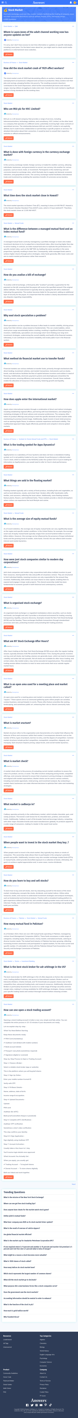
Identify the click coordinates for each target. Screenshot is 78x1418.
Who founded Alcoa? (11, 1317)
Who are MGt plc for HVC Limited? (22, 108)
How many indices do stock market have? (19, 1267)
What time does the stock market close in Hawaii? (31, 195)
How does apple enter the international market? (30, 399)
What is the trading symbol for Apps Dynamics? (29, 444)
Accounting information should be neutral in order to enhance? (27, 1298)
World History (44, 1351)
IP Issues (43, 1396)
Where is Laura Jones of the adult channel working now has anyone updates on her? (36, 33)
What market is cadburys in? (19, 804)
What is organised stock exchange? (23, 602)
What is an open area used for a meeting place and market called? (36, 686)
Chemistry (43, 1343)
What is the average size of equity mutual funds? (30, 518)
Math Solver (7, 1388)
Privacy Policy (44, 1384)
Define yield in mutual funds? (15, 1216)
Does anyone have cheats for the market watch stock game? (26, 1210)
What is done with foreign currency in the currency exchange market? (37, 153)
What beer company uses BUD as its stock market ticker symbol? (28, 1222)
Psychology (43, 1358)
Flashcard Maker (8, 1381)
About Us (43, 1373)
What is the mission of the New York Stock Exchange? (24, 1197)
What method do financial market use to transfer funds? (34, 358)
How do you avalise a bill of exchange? (25, 274)
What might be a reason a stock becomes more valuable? (25, 1255)
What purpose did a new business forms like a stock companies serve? (30, 1286)
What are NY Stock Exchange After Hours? (26, 641)
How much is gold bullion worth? (16, 1311)
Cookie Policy (44, 1392)
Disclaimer (43, 1388)
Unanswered (7, 1347)
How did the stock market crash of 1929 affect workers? (34, 68)
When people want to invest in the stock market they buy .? (36, 842)
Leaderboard (7, 1340)
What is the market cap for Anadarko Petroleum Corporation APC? (29, 1241)
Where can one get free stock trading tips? (20, 1203)
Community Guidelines (10, 1373)
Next (74, 1184)
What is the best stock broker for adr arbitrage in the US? (35, 966)
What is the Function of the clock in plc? (19, 1304)
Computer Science (46, 1362)
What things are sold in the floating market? (28, 480)
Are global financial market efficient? (18, 1234)
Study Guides (7, 1384)
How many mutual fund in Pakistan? (23, 923)
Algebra (42, 1340)
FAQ (4, 1392)
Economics (43, 1366)
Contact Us (43, 1377)
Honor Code (7, 1377)
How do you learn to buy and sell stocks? (26, 880)
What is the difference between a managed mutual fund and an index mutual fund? (38, 230)
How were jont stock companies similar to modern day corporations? (33, 561)
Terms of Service (45, 1381)
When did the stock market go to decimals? (20, 1280)
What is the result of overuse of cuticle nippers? (22, 1228)
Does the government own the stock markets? (21, 1292)
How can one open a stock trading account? (27, 1010)
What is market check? (16, 761)
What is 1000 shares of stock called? (17, 1261)
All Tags (5, 1343)
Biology (42, 1347)
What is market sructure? (17, 722)
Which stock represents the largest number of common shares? (27, 1273)
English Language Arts (47, 1355)
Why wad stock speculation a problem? (25, 315)
